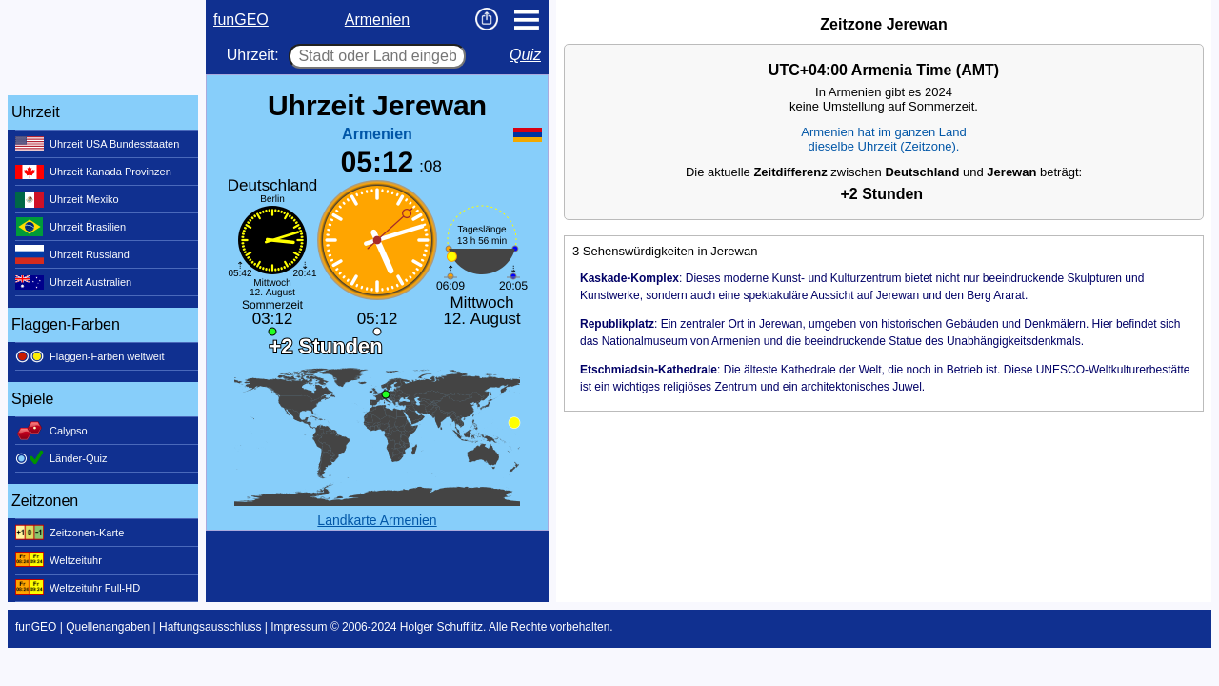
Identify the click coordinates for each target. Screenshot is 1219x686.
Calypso (51, 430)
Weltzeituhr (58, 560)
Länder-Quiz (61, 458)
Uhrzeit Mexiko (67, 199)
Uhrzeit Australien (73, 282)
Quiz (525, 55)
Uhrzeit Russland (72, 254)
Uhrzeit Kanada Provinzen (93, 171)
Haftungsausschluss (210, 627)
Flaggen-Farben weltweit (89, 356)
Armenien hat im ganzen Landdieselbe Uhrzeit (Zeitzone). (883, 139)
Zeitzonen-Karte (69, 532)
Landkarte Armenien (376, 520)
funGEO (241, 19)
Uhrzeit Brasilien (70, 226)
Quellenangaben (108, 627)
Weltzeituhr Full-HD (77, 588)
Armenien (377, 19)
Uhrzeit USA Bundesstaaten (97, 144)
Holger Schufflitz (441, 627)
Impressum (298, 627)
